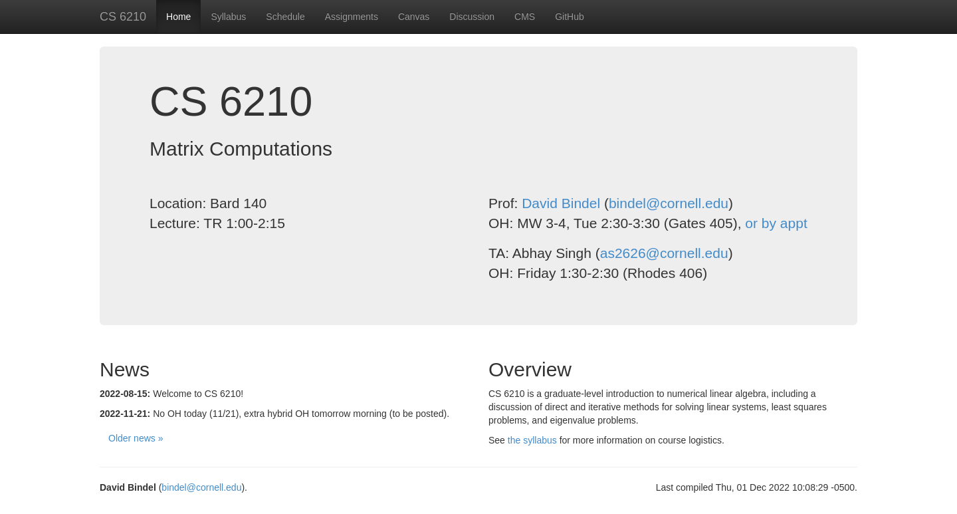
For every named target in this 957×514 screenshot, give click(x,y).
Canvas (413, 16)
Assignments (351, 16)
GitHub (569, 16)
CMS (524, 16)
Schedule (285, 16)
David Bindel (561, 203)
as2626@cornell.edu (664, 253)
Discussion (471, 16)
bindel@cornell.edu (668, 203)
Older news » (135, 438)
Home (178, 16)
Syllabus (228, 16)
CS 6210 (123, 16)
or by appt (776, 223)
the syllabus (532, 440)
